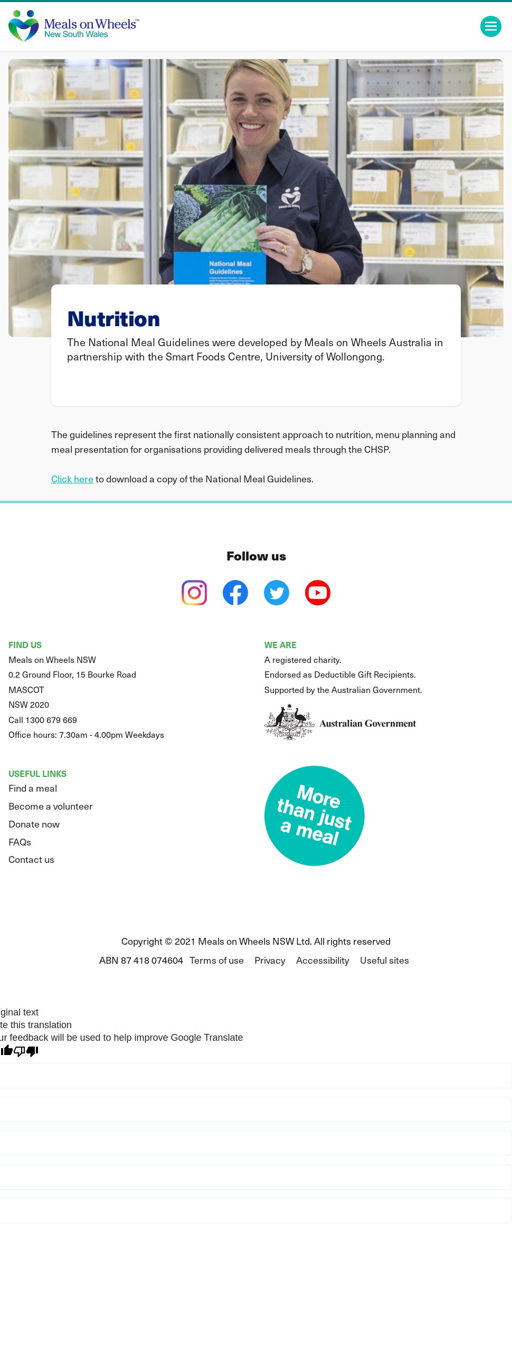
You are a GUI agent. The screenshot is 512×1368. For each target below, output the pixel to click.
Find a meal (32, 788)
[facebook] (235, 592)
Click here (72, 478)
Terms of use (216, 960)
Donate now (34, 823)
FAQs (19, 841)
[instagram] (194, 592)
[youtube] (317, 592)
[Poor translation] (26, 1051)
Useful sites (384, 960)
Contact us (31, 859)
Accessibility (322, 960)
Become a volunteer (50, 806)
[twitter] (276, 592)
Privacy (270, 960)
